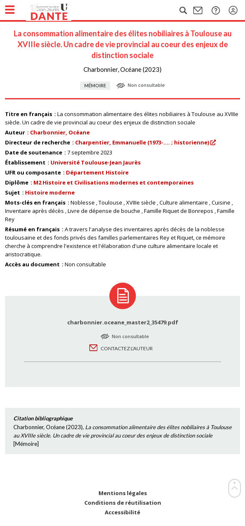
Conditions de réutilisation (122, 503)
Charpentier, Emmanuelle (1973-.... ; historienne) (142, 142)
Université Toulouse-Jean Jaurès (96, 162)
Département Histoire (97, 172)
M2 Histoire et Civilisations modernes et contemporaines (113, 182)
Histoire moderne (50, 192)
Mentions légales (123, 493)
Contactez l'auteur (127, 348)
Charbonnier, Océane (60, 132)
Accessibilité (122, 512)
